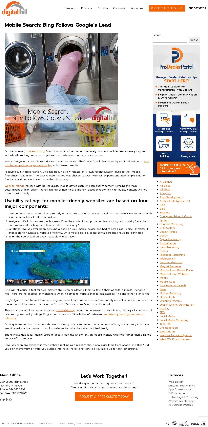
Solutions (70, 8)
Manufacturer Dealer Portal (176, 270)
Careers (61, 423)
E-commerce (168, 243)
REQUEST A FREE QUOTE (167, 8)
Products (86, 8)
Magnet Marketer (170, 266)
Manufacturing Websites (174, 274)
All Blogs (165, 186)
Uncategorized (169, 328)
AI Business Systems (180, 405)
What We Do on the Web (175, 339)
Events (164, 251)
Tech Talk (165, 324)
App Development (171, 197)
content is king (35, 151)
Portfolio (102, 8)
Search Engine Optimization (177, 305)
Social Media (167, 316)
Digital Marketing (170, 239)
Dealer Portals (168, 232)
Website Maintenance (181, 401)
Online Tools (167, 297)
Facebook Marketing (172, 255)
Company (119, 8)
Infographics (167, 259)
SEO (162, 312)
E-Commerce (176, 393)
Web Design (167, 332)
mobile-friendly (65, 310)
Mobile (164, 278)
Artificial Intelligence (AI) (175, 201)
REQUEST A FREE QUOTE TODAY (104, 396)
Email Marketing (169, 247)
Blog (162, 209)
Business (165, 213)
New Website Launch (173, 286)
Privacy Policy (74, 423)
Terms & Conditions (93, 423)
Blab (162, 205)
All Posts (165, 190)
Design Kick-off (46, 423)
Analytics (165, 193)
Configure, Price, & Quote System (176, 218)
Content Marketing (171, 224)
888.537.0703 (197, 8)
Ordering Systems (171, 301)
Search (157, 35)
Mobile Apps (167, 282)
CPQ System (167, 228)
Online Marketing (170, 293)
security (164, 309)
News (163, 289)
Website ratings (14, 186)
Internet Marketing (171, 262)
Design (164, 236)
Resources (137, 8)
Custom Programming (181, 386)
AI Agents (166, 182)
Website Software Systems (176, 335)
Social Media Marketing (174, 320)
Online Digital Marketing (183, 397)
